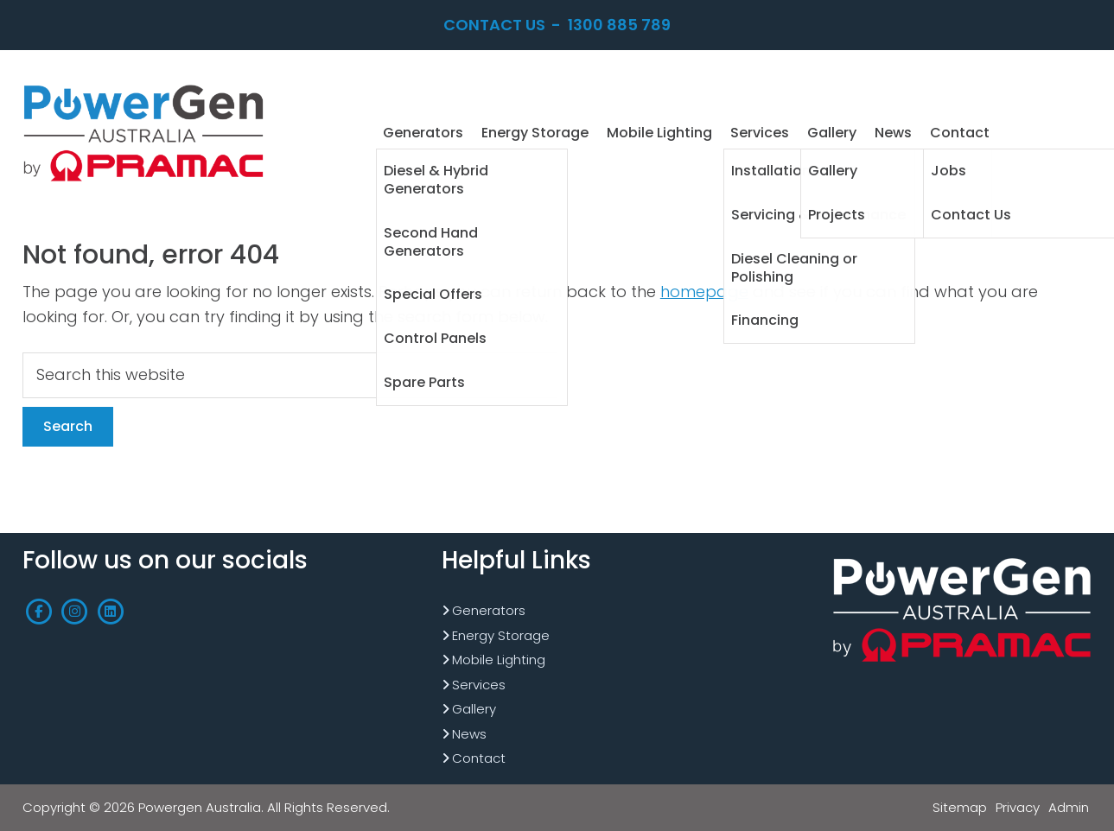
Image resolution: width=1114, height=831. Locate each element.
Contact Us (494, 24)
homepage (704, 291)
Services (479, 685)
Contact (479, 758)
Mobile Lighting (498, 659)
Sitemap (960, 807)
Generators (488, 610)
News (469, 734)
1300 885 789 (619, 24)
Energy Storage (501, 635)
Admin (1068, 807)
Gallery (474, 709)
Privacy (1018, 807)
